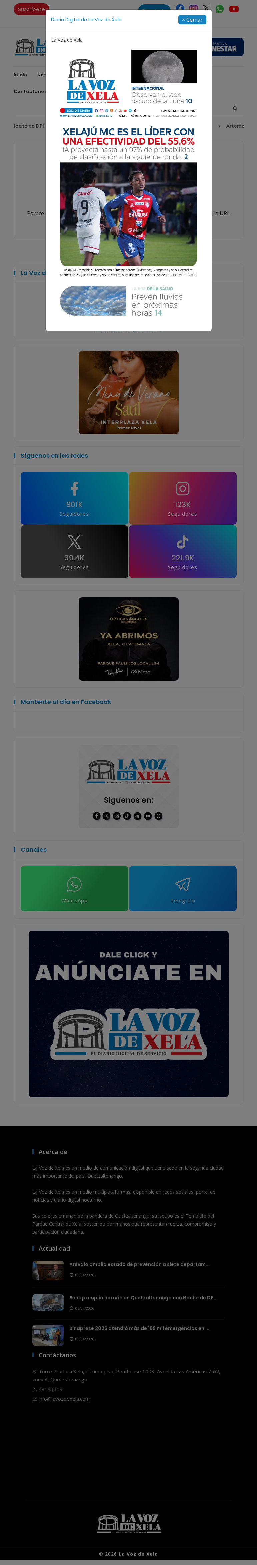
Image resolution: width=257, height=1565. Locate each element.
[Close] (192, 19)
